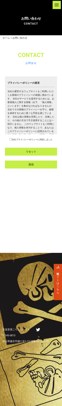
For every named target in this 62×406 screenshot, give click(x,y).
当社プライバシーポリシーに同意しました (32, 139)
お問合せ (31, 63)
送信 (31, 164)
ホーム (6, 37)
